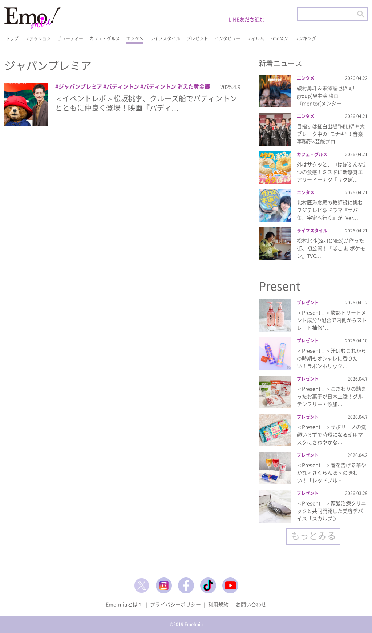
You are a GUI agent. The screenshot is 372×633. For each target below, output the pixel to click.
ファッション (38, 38)
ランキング (305, 38)
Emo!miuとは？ (124, 604)
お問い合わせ (251, 604)
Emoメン (279, 38)
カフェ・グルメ (104, 38)
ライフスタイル (165, 38)
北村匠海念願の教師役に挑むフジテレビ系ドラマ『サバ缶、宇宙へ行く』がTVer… (330, 210)
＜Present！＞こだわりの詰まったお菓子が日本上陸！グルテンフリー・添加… (331, 396)
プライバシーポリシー (175, 604)
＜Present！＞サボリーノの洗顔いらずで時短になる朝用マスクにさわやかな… (331, 434)
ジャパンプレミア (80, 86)
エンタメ (134, 38)
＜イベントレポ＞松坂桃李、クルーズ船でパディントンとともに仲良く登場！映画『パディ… (146, 103)
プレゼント (197, 38)
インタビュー (227, 38)
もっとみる (313, 535)
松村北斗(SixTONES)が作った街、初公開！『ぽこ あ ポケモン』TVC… (331, 248)
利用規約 (218, 604)
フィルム (255, 38)
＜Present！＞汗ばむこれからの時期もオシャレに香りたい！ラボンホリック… (331, 358)
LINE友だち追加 (247, 19)
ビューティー (70, 38)
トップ (12, 38)
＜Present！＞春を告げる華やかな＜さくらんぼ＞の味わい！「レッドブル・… (331, 472)
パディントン (122, 86)
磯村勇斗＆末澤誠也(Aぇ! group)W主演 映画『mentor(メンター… (326, 95)
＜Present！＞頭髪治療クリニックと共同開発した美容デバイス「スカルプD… (331, 510)
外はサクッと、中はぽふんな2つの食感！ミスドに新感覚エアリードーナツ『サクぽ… (331, 172)
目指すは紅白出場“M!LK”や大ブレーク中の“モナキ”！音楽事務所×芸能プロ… (331, 133)
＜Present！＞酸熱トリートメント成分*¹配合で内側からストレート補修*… (332, 320)
